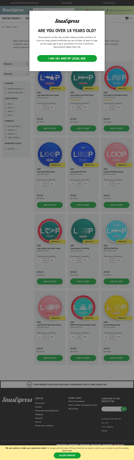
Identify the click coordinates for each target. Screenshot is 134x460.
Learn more (67, 450)
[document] (67, 452)
